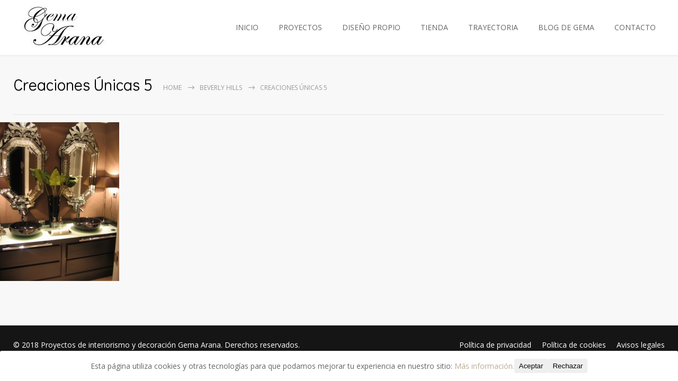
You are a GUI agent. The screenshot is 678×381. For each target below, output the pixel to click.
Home (172, 87)
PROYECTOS (300, 27)
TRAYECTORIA (493, 27)
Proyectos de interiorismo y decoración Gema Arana (131, 345)
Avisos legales (641, 345)
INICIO (247, 27)
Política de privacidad (495, 345)
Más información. (484, 366)
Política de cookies (574, 345)
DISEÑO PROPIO (371, 27)
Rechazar (567, 366)
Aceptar (531, 366)
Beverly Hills (221, 87)
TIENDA (434, 27)
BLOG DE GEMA (566, 27)
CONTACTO (635, 27)
